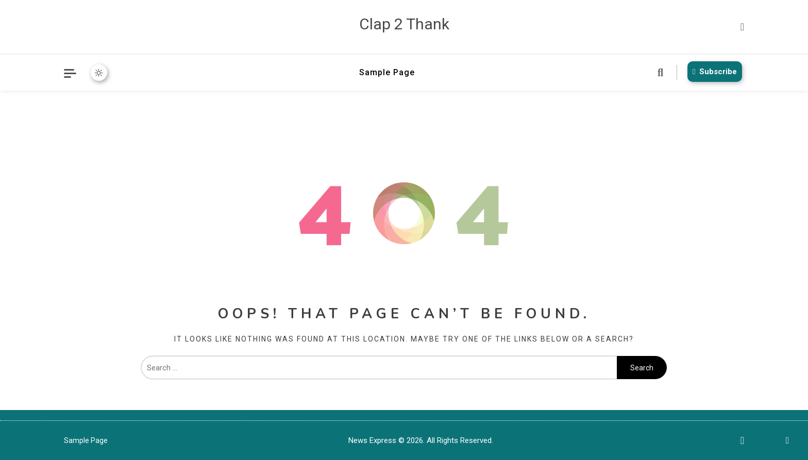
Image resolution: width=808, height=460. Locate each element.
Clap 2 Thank (404, 24)
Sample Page (387, 72)
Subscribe (712, 71)
